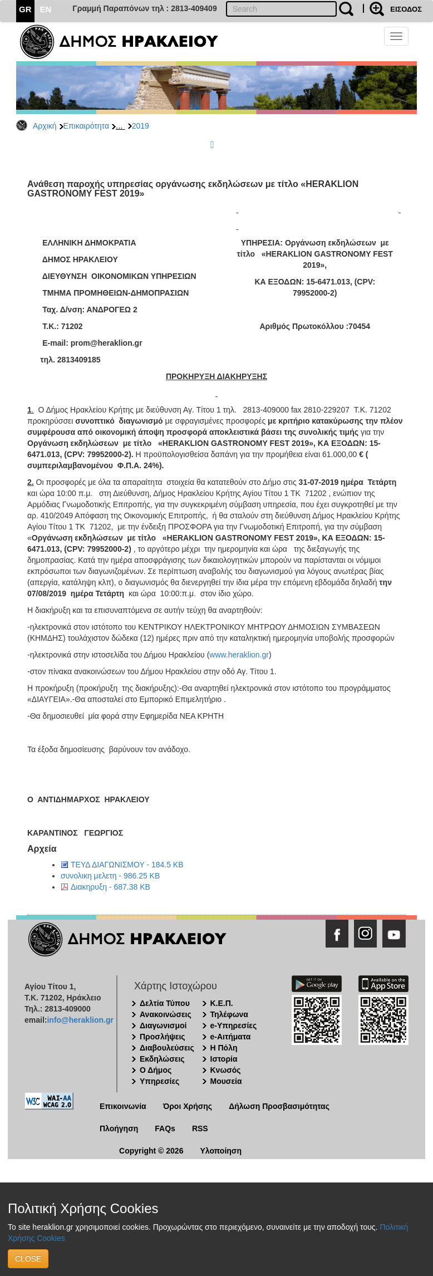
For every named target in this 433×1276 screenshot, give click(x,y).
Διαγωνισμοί (163, 1025)
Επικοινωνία (123, 1106)
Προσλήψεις (162, 1036)
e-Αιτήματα (230, 1036)
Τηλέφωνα (229, 1014)
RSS (200, 1128)
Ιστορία (224, 1058)
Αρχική (45, 125)
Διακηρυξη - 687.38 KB (110, 886)
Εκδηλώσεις (162, 1058)
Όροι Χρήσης (188, 1106)
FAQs (165, 1128)
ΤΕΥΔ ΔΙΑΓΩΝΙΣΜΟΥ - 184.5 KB (127, 864)
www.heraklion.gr (239, 654)
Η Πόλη (224, 1047)
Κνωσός (225, 1070)
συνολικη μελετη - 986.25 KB (110, 875)
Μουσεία (226, 1081)
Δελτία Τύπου (165, 1003)
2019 (140, 125)
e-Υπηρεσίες (233, 1025)
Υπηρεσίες (159, 1081)
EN (46, 9)
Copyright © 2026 (151, 1150)
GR (25, 9)
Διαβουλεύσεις (167, 1047)
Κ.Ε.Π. (221, 1003)
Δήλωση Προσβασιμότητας (279, 1106)
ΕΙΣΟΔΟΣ (406, 9)
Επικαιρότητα (86, 125)
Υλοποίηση (221, 1150)
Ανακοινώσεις (165, 1014)
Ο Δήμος (155, 1070)
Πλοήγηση (119, 1128)
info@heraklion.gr (80, 1019)
